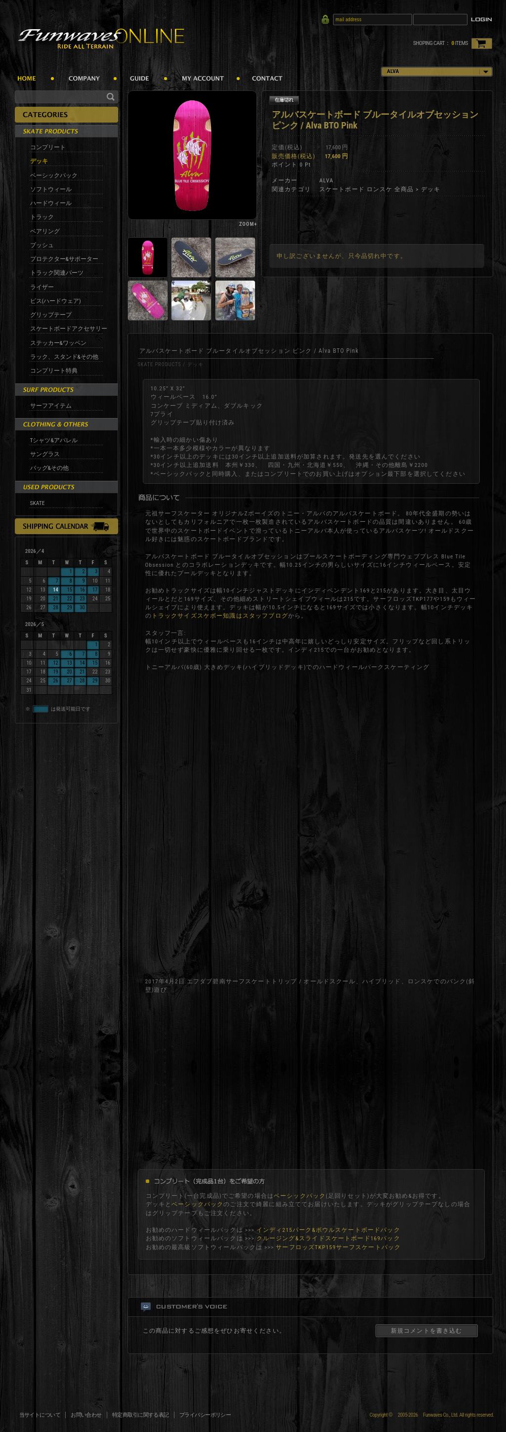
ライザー (42, 287)
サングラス (45, 454)
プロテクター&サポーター (64, 258)
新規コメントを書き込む (427, 1330)
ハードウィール (51, 203)
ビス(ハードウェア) (55, 300)
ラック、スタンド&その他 (64, 356)
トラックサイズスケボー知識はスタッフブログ (220, 615)
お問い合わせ (86, 1415)
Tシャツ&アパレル (54, 440)
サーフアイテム (51, 405)
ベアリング (45, 231)
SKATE (37, 503)
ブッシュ (42, 245)
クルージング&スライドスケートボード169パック (328, 1238)
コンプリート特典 (54, 370)
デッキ (39, 161)
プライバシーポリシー (205, 1415)
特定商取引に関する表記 (140, 1415)
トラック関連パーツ (57, 272)
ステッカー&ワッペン (58, 342)
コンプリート (48, 147)
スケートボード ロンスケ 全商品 (366, 189)
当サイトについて (40, 1415)
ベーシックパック (54, 175)
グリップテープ (51, 314)
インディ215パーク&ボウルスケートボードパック (328, 1229)
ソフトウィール (51, 189)
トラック (42, 216)
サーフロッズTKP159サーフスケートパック (338, 1247)
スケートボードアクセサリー (68, 328)
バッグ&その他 (49, 467)
